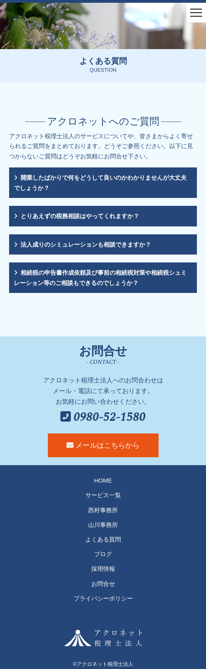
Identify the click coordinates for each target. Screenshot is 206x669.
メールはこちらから (103, 445)
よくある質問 (103, 539)
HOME (103, 480)
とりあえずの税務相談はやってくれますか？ (80, 216)
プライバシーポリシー (103, 598)
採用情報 (103, 568)
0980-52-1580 (103, 417)
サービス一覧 (103, 495)
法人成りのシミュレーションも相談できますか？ (86, 244)
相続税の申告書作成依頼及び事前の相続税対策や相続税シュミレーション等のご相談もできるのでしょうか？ (100, 277)
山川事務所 (103, 524)
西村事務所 (103, 510)
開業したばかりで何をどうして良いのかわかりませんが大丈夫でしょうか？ (100, 182)
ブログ (103, 554)
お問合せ (103, 583)
